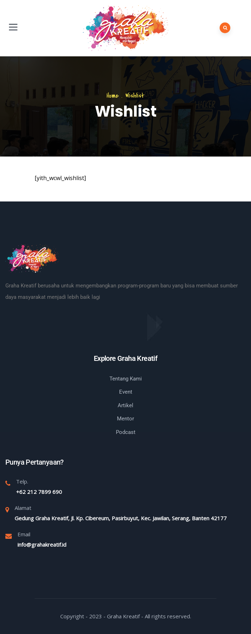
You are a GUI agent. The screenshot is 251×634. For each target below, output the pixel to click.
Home (113, 96)
